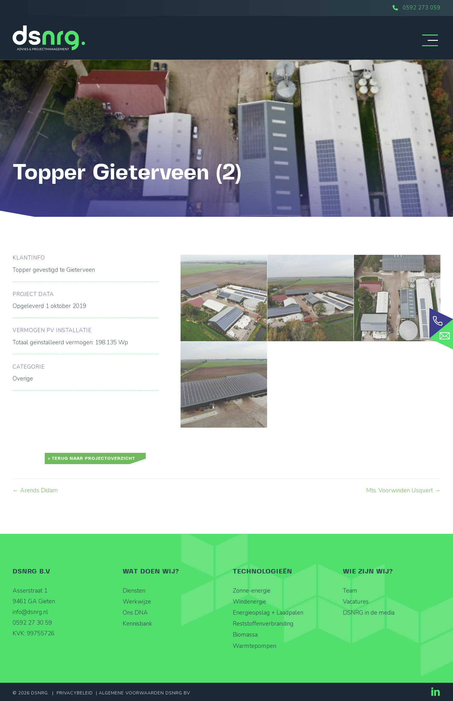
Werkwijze (137, 602)
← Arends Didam (35, 490)
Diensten (134, 591)
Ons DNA (135, 613)
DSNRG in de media (368, 613)
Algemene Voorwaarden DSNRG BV (144, 693)
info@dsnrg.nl (30, 612)
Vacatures (356, 602)
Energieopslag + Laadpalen (268, 613)
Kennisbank (137, 624)
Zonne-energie (252, 591)
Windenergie (249, 602)
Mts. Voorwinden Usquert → (403, 490)
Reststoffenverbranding (263, 624)
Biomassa (245, 635)
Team (350, 591)
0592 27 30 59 (32, 623)
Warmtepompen (254, 646)
